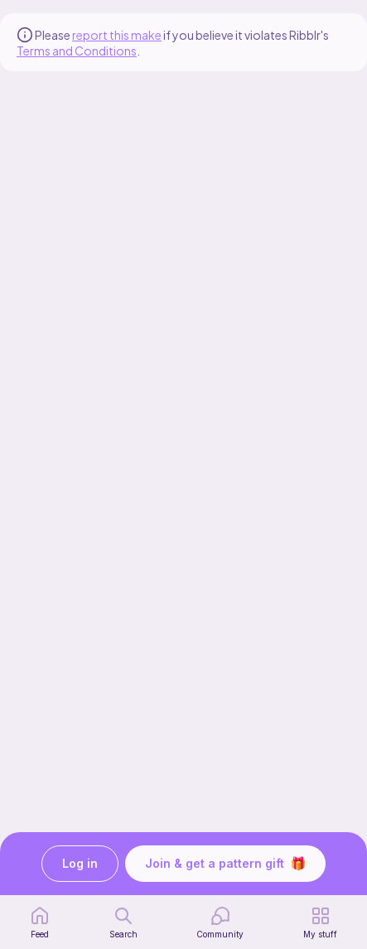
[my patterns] (320, 922)
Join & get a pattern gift (225, 863)
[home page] (40, 922)
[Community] (220, 922)
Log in (80, 864)
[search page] (123, 922)
